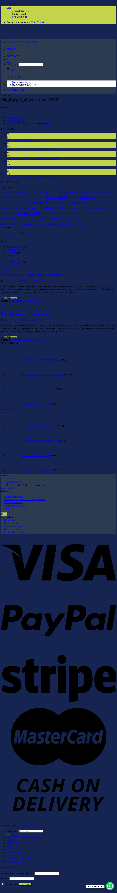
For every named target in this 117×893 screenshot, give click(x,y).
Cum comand (11, 523)
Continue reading (10, 297)
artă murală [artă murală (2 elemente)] (5, 192)
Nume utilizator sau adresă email (17, 873)
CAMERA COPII (15, 77)
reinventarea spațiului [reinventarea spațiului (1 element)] (101, 219)
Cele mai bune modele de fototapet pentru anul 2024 (32, 158)
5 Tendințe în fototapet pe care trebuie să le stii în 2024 (34, 176)
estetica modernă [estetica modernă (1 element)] (74, 198)
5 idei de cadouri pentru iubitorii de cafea (31, 274)
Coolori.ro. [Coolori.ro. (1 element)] (4, 198)
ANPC (7, 508)
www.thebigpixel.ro (10, 488)
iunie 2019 (12, 255)
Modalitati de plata (14, 526)
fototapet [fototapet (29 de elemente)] (88, 197)
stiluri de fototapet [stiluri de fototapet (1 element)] (39, 224)
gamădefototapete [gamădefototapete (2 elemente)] (8, 219)
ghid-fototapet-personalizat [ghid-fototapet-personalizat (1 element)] (26, 219)
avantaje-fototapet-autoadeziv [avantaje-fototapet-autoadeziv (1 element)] (32, 192)
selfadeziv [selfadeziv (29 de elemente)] (9, 223)
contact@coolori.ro (16, 120)
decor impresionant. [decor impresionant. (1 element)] (28, 198)
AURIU (10, 63)
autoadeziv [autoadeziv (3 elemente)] (16, 192)
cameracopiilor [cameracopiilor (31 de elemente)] (55, 191)
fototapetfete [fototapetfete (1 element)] (35, 208)
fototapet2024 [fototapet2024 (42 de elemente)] (40, 202)
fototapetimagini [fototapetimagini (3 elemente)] (71, 208)
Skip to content (8, 2)
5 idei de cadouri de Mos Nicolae (25, 313)
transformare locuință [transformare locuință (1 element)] (78, 224)
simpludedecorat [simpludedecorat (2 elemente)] (26, 224)
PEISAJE (11, 49)
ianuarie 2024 (13, 249)
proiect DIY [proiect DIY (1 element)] (84, 219)
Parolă (5, 878)
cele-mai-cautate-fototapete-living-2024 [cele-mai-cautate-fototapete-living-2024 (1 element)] (99, 192)
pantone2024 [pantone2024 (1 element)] (75, 219)
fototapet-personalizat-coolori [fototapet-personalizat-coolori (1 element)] (16, 203)
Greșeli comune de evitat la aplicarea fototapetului (31, 149)
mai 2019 (11, 258)
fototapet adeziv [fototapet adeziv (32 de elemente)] (68, 202)
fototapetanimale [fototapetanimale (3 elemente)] (90, 203)
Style (9, 236)
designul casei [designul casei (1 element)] (41, 198)
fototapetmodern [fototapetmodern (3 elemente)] (9, 213)
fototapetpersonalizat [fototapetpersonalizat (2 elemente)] (67, 213)
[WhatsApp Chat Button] (110, 886)
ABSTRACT (13, 56)
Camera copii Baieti (21, 85)
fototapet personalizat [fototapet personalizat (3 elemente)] (87, 213)
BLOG (48, 123)
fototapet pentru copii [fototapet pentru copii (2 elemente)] (49, 213)
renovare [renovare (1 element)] (112, 219)
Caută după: (12, 830)
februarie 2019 (14, 261)
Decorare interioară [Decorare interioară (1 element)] (14, 198)
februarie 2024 (14, 246)
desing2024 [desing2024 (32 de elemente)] (56, 197)
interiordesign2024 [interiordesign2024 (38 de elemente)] (53, 218)
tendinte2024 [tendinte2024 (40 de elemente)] (58, 223)
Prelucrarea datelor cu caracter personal (25, 499)
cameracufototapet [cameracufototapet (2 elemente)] (76, 192)
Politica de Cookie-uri (15, 505)
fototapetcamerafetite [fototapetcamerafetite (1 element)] (106, 203)
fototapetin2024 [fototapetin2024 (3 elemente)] (88, 208)
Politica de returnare (14, 532)
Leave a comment (34, 300)
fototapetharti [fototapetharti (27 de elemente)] (51, 207)
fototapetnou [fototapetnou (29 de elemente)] (29, 212)
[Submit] (8, 834)
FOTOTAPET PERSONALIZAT (22, 42)
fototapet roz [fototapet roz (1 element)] (103, 213)
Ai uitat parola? (8, 889)
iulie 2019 (12, 252)
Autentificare (25, 884)
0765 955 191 (36, 22)
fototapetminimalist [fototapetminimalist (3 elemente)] (105, 208)
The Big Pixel (26, 825)
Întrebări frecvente (13, 502)
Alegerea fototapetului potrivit (21, 140)
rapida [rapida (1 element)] (91, 219)
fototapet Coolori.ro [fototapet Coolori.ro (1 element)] (7, 208)
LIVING (10, 70)
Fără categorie (13, 233)
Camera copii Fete (21, 82)
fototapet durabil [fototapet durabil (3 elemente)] (22, 208)
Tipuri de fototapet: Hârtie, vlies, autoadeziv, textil (30, 167)
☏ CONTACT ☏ (15, 90)
